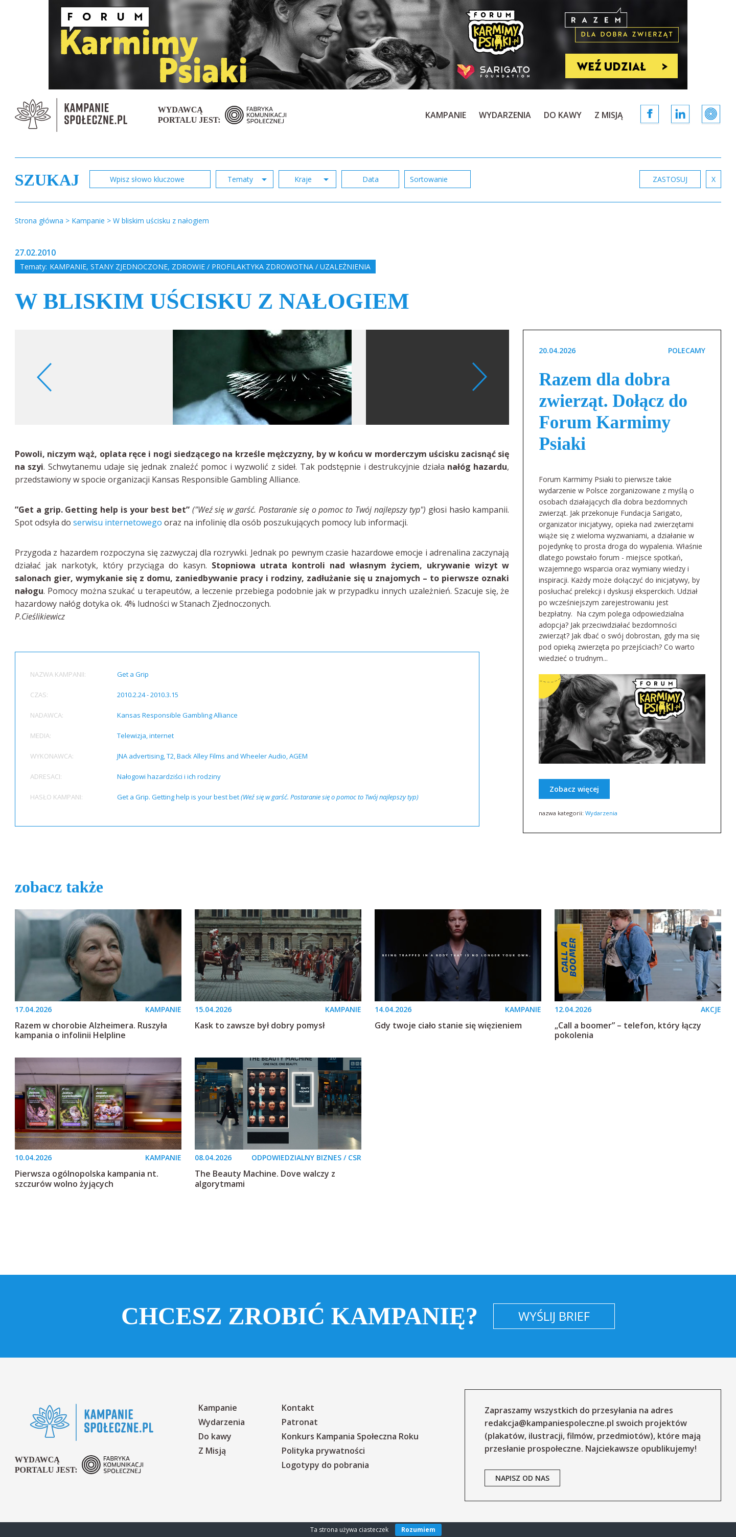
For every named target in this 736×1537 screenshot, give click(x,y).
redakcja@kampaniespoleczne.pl (549, 1423)
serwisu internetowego (117, 522)
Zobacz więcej (574, 789)
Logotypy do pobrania (325, 1465)
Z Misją (608, 115)
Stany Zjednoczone (129, 266)
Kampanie (445, 115)
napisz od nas (522, 1478)
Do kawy (563, 115)
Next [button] (479, 377)
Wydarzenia (505, 115)
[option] (262, 377)
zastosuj (670, 179)
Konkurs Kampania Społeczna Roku (350, 1436)
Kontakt (298, 1407)
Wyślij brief (554, 1315)
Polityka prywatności (323, 1450)
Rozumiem (418, 1529)
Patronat (300, 1422)
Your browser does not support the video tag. (473, 410)
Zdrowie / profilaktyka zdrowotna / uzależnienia (271, 266)
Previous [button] (45, 377)
